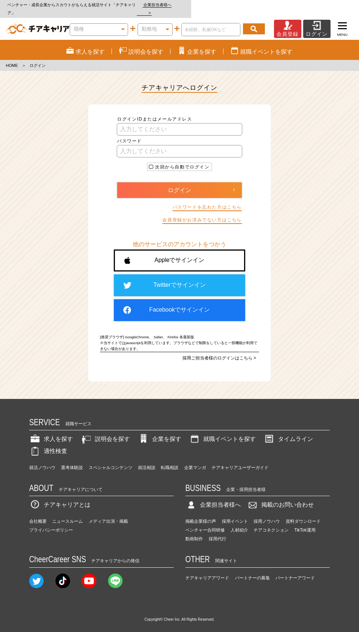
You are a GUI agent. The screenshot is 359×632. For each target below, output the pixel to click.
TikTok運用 (305, 522)
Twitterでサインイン (164, 277)
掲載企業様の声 (200, 513)
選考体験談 (72, 459)
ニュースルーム (67, 513)
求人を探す (51, 431)
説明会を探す (105, 431)
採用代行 (217, 531)
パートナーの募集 (252, 569)
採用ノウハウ (267, 513)
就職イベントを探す (222, 431)
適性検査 (48, 443)
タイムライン (288, 431)
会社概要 (38, 513)
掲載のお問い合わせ (280, 497)
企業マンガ (195, 459)
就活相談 (146, 459)
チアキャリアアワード (207, 569)
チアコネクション (271, 522)
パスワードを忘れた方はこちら (207, 199)
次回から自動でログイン (182, 158)
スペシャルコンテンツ (110, 459)
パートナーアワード (295, 569)
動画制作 (194, 531)
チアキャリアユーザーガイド (240, 459)
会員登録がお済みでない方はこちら (202, 212)
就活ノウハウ (42, 459)
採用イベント (235, 513)
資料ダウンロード (303, 513)
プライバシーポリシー (51, 522)
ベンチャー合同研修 (205, 522)
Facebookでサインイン (166, 302)
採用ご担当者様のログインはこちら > (219, 350)
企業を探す (159, 431)
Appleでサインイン (164, 252)
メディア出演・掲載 (108, 513)
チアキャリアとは (59, 497)
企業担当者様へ (330, 5)
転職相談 (169, 459)
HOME (12, 58)
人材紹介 (239, 522)
